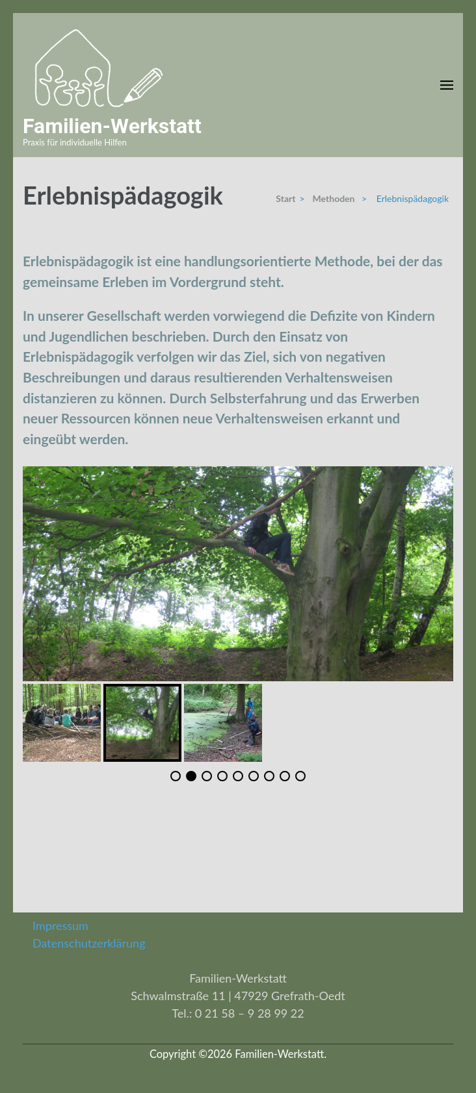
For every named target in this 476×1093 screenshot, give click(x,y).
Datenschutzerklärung (89, 943)
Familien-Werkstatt (112, 126)
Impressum (60, 925)
